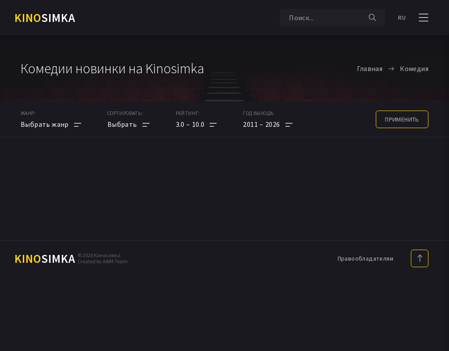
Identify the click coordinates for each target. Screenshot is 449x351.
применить (402, 119)
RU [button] (402, 17)
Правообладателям (365, 258)
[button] (196, 124)
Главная (369, 68)
